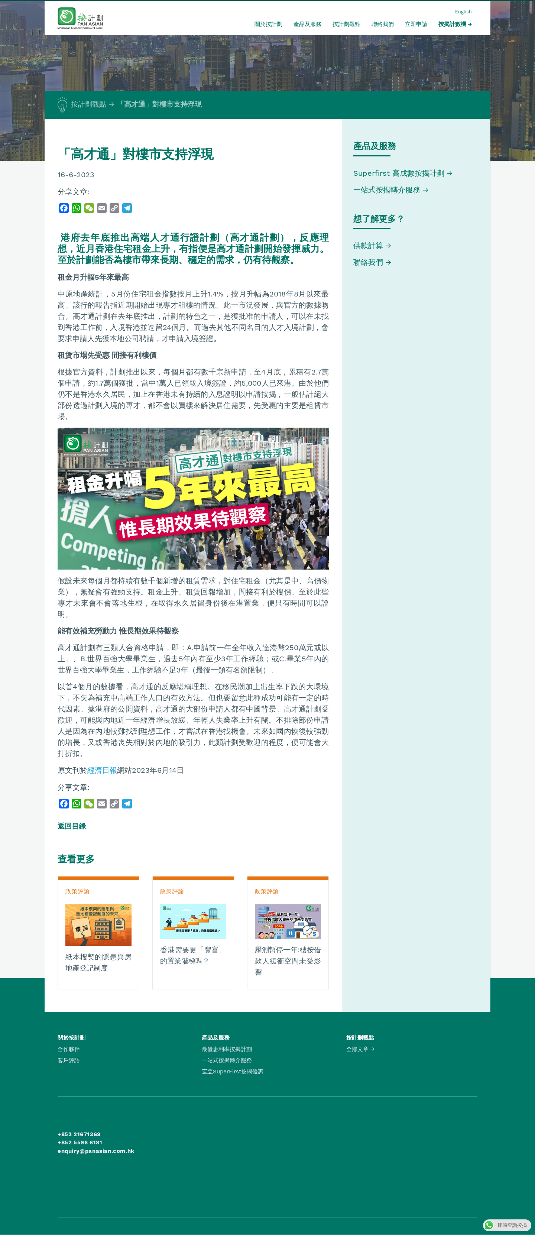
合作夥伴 (69, 1049)
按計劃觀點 (346, 24)
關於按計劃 (268, 24)
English (463, 11)
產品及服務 (307, 24)
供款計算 (368, 245)
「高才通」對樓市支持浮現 (159, 104)
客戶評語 (69, 1060)
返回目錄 (72, 826)
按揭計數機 (452, 24)
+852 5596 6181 (80, 1142)
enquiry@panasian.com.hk (96, 1151)
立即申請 (416, 24)
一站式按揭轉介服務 (388, 189)
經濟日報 (102, 770)
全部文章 (357, 1049)
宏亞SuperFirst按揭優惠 (232, 1071)
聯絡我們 (383, 24)
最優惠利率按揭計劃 (227, 1049)
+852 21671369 (79, 1134)
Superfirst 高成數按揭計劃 (398, 173)
